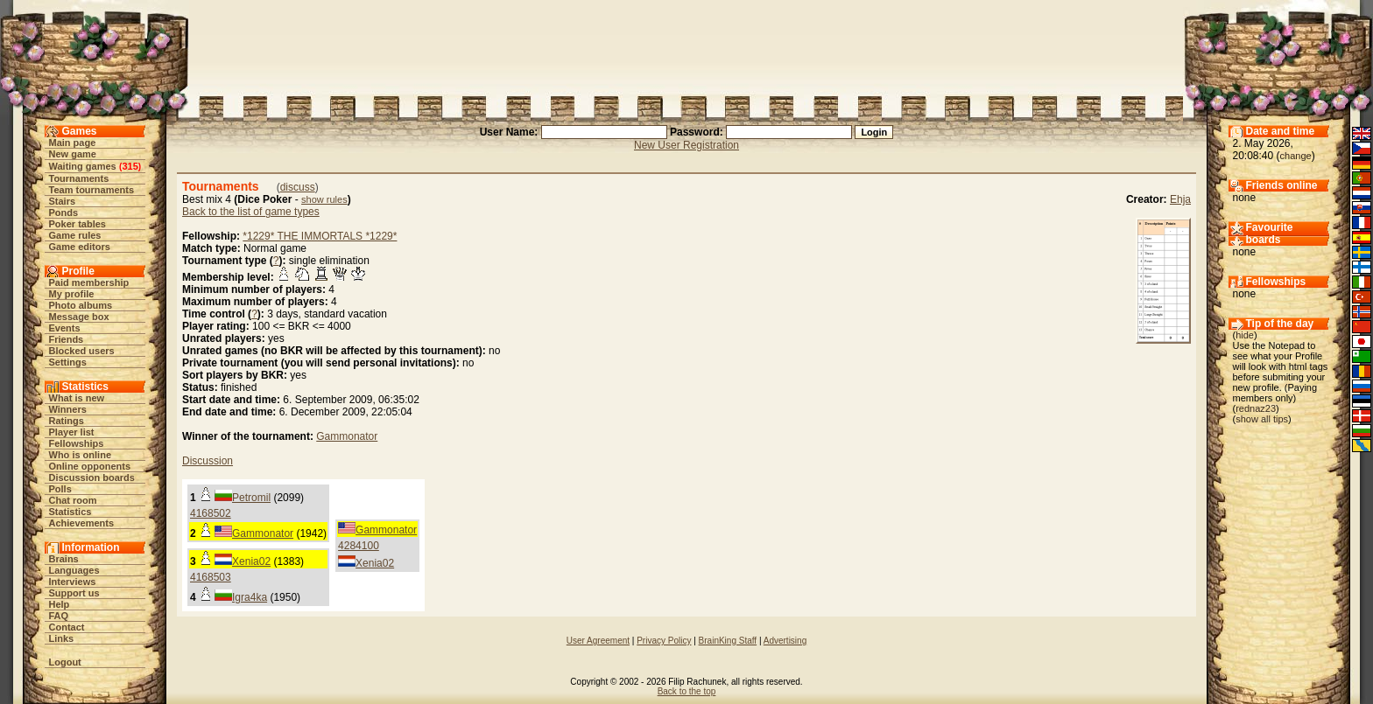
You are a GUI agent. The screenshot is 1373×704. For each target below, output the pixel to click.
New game (72, 154)
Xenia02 (375, 563)
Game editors (79, 246)
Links (61, 638)
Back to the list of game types (251, 212)
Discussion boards (92, 477)
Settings (68, 362)
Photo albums (81, 305)
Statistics (70, 511)
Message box (79, 316)
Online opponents (90, 466)
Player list (72, 432)
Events (65, 328)
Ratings (66, 420)
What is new (77, 398)
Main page (72, 142)
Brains (64, 559)
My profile (72, 294)
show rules (324, 199)
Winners (68, 409)
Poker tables (77, 224)
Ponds (64, 212)
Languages (74, 570)
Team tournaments (92, 190)
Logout (65, 662)
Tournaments (79, 178)
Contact (67, 627)
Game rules (75, 235)
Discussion (207, 461)
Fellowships (76, 443)
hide (1245, 335)
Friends (66, 339)
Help (59, 604)
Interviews (72, 581)
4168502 (210, 513)
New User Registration (686, 145)
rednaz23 (1256, 408)
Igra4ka (249, 597)
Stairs (62, 201)
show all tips (1262, 419)
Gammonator (346, 436)
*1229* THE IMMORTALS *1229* (320, 236)
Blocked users (82, 350)
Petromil (251, 497)
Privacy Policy (664, 640)
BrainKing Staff (728, 640)
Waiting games (82, 166)
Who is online (80, 455)
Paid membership (89, 282)
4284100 (358, 546)
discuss (297, 187)
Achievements (82, 523)
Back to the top (687, 691)
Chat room (73, 500)
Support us (74, 593)
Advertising (785, 640)
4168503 (210, 577)
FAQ (59, 615)
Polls (60, 489)
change (1296, 155)
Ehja (1180, 199)
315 (129, 166)
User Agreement (598, 640)
